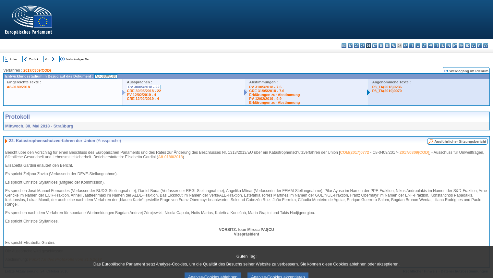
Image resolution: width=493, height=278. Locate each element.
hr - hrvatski (405, 45)
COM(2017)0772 (354, 152)
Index (14, 59)
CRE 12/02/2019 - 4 (143, 99)
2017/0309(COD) (37, 70)
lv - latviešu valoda (417, 45)
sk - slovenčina (467, 45)
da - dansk (362, 45)
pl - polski (448, 45)
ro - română (461, 45)
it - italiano (411, 45)
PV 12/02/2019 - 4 (141, 95)
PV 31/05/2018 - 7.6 (265, 87)
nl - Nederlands (442, 45)
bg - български (344, 45)
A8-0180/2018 (18, 87)
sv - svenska (485, 45)
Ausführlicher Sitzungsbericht (460, 141)
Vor (47, 59)
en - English (387, 45)
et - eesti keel (374, 45)
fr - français (393, 45)
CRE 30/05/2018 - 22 (144, 91)
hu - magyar (430, 45)
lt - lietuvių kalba (424, 45)
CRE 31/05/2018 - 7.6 (266, 91)
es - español (350, 45)
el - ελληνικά (381, 45)
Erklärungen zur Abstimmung (274, 95)
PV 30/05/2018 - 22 (143, 87)
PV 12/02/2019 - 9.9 (265, 99)
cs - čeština (356, 45)
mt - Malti (436, 45)
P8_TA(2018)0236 (387, 87)
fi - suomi (479, 45)
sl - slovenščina (473, 45)
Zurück (34, 59)
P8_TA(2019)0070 (387, 91)
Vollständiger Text (78, 59)
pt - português (454, 45)
